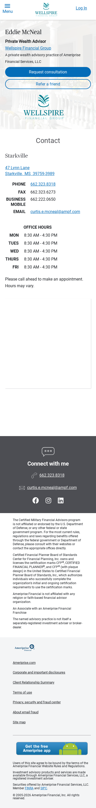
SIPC (43, 788)
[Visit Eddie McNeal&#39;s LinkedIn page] (60, 500)
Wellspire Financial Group (28, 48)
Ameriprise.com (24, 663)
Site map (19, 722)
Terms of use (22, 692)
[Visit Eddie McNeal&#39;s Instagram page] (49, 500)
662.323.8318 (43, 184)
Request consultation (48, 72)
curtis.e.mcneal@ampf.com (52, 487)
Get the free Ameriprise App (52, 748)
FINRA (29, 788)
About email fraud (25, 712)
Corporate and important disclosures (39, 672)
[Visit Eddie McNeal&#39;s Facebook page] (36, 500)
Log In (81, 8)
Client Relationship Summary (33, 682)
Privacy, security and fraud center (37, 702)
